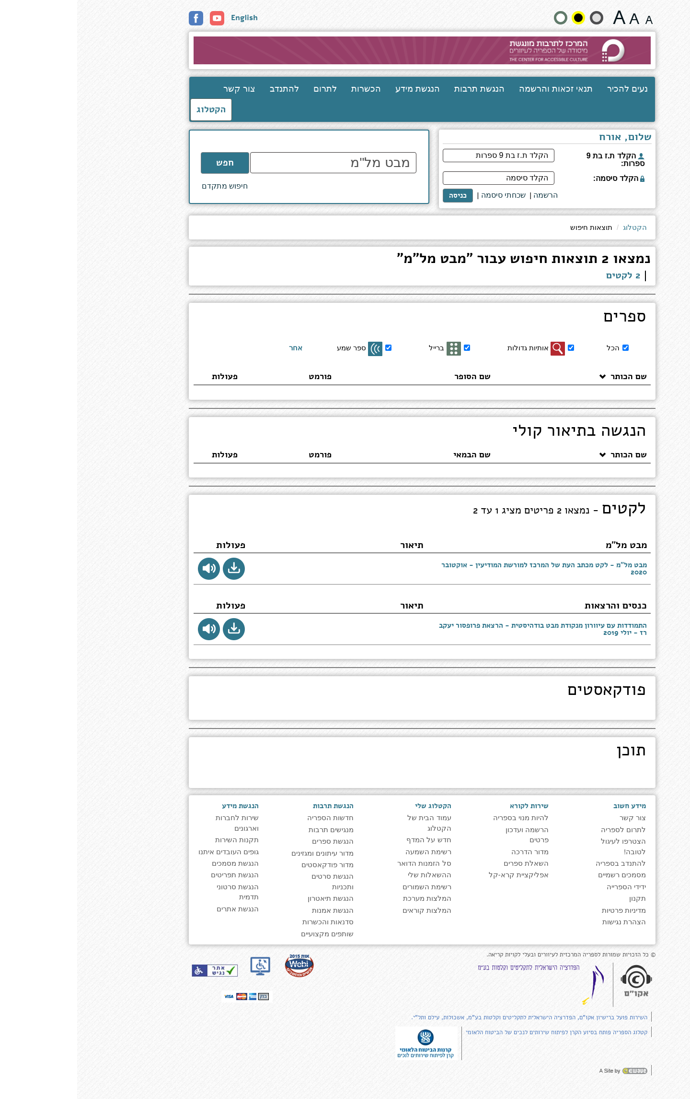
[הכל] (548, 348)
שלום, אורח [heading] (548, 137)
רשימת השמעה (351, 852)
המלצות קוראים (349, 910)
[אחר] (228, 348)
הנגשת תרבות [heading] (256, 806)
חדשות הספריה (253, 817)
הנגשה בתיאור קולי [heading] (502, 432)
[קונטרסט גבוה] (501, 17)
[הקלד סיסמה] (421, 178)
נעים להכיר (550, 89)
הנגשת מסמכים (158, 863)
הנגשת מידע (340, 89)
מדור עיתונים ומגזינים (245, 853)
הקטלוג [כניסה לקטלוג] (134, 109)
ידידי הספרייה (549, 887)
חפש (148, 162)
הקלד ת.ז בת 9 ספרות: (538, 159)
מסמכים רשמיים (545, 875)
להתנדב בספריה (543, 863)
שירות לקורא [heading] (452, 806)
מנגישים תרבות (253, 829)
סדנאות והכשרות (250, 922)
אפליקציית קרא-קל (442, 875)
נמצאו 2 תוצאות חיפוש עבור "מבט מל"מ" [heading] (447, 259)
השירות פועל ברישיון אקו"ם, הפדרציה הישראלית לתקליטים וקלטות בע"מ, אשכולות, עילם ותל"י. (452, 1017)
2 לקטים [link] (546, 275)
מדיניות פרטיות (547, 910)
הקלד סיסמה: (541, 178)
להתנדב (207, 89)
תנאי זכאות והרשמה (479, 89)
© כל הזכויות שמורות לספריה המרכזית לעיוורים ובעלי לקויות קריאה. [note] (493, 955)
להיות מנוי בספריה (444, 817)
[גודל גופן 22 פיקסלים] (542, 17)
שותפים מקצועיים (250, 934)
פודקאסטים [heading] (529, 691)
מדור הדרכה (453, 852)
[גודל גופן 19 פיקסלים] (557, 17)
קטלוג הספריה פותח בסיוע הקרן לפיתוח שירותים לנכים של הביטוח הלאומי (479, 1032)
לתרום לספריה (546, 829)
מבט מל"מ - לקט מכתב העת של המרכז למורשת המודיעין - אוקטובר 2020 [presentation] (467, 568)
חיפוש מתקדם (148, 186)
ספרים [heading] (547, 318)
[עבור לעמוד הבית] (345, 50)
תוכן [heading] (554, 751)
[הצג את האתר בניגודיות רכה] (519, 17)
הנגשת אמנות (255, 910)
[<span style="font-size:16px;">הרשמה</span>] (468, 195)
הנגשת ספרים (255, 841)
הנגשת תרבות (402, 89)
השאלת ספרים (449, 863)
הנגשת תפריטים (158, 875)
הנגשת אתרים (160, 909)
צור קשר (162, 89)
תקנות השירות (160, 840)
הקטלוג (558, 227)
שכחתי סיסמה (426, 195)
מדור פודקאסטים (250, 864)
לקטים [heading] (482, 510)
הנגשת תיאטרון (253, 898)
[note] (349, 1043)
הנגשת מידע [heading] (163, 806)
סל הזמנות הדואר (347, 863)
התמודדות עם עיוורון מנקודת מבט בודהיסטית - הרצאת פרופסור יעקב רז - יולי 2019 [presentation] (466, 629)
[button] (157, 569)
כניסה (381, 195)
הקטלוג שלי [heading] (356, 806)
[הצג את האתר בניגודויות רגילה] (483, 17)
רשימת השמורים (349, 887)
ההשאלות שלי (352, 875)
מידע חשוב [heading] (552, 806)
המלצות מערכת (350, 898)
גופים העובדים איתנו (151, 852)
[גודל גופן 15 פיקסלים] (571, 17)
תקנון (560, 898)
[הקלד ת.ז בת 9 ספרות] (421, 155)
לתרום (248, 89)
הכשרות (289, 89)
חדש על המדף (351, 840)
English (167, 17)
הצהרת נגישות (547, 922)
